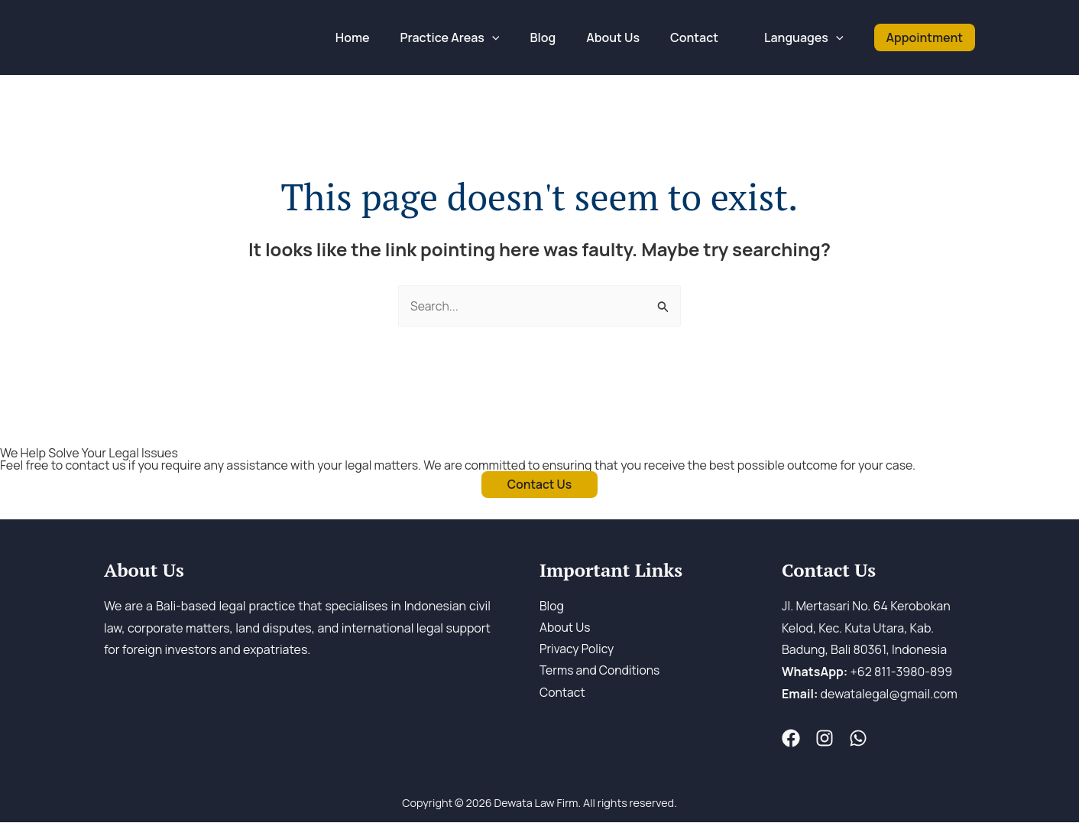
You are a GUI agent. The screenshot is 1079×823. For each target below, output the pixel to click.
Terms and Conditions (601, 673)
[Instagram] (821, 739)
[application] (519, 37)
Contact (563, 694)
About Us (565, 628)
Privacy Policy (577, 650)
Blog (552, 606)
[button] (924, 37)
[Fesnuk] (791, 739)
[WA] (852, 739)
